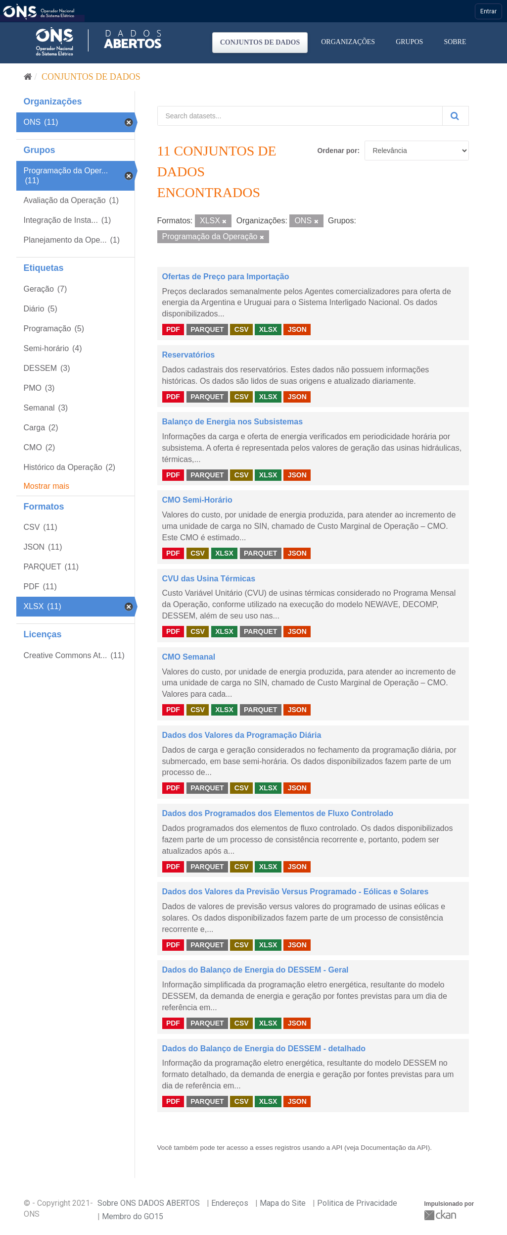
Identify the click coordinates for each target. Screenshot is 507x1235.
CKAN (441, 1215)
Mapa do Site (283, 1203)
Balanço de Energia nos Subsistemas (232, 421)
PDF (173, 329)
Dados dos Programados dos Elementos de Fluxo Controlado (278, 813)
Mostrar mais (46, 486)
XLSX (268, 329)
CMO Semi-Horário (197, 500)
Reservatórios (188, 355)
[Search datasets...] (300, 116)
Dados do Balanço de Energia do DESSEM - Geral (255, 970)
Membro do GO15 (132, 1216)
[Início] (28, 77)
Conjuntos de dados (260, 42)
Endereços (229, 1203)
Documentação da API (394, 1147)
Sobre (455, 42)
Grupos (409, 42)
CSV (241, 329)
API (336, 1147)
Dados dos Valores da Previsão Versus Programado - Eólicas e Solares (295, 891)
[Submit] (455, 116)
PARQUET (207, 329)
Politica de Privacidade (357, 1203)
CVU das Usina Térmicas (209, 578)
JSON (297, 329)
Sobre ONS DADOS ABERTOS (148, 1203)
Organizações (348, 42)
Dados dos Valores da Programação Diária (242, 735)
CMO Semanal (189, 657)
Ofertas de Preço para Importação (225, 276)
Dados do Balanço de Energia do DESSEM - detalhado (264, 1048)
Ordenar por (337, 150)
